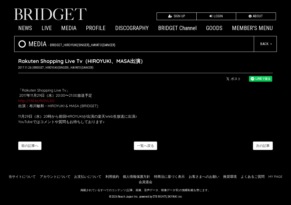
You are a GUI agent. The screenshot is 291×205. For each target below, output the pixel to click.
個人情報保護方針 (136, 176)
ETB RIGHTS (160, 196)
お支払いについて (87, 176)
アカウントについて (55, 176)
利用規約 (112, 176)
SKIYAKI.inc (175, 196)
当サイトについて (22, 176)
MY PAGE (275, 176)
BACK (264, 44)
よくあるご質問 (253, 176)
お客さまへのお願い (204, 176)
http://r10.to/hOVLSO (36, 100)
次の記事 (263, 145)
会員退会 (145, 182)
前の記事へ (29, 145)
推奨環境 (230, 176)
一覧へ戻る (145, 145)
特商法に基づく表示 (169, 176)
